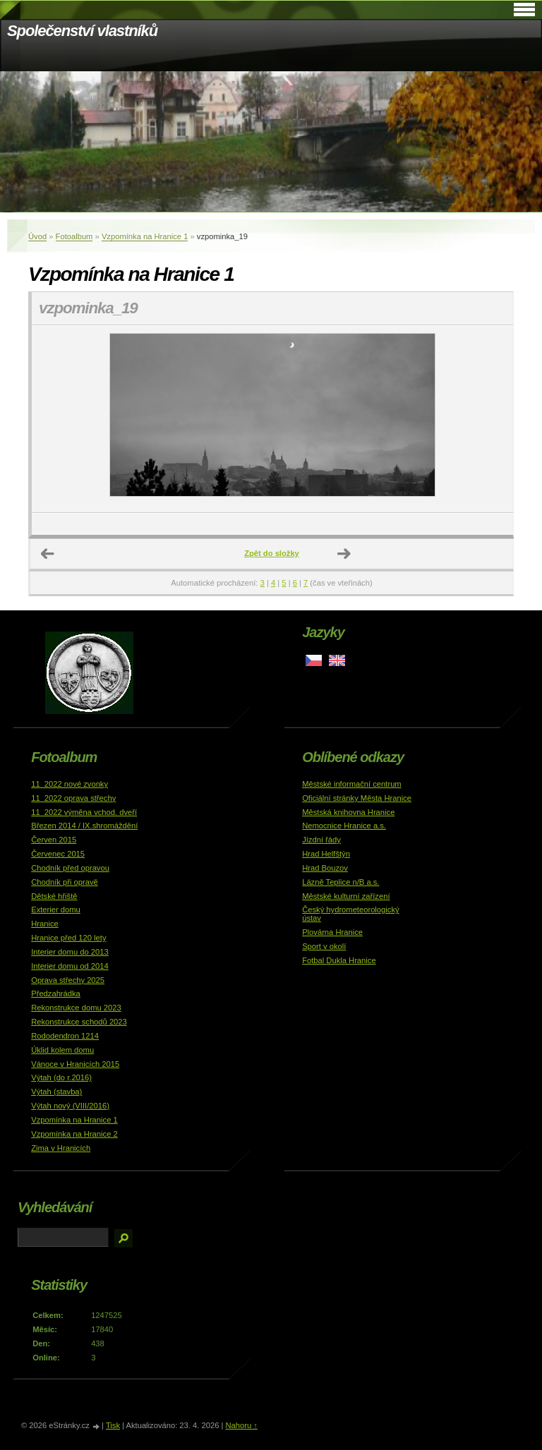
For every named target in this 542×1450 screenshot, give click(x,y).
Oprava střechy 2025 (67, 980)
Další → (344, 553)
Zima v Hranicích (60, 1148)
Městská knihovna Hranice (348, 812)
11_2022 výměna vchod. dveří (84, 812)
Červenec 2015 (58, 854)
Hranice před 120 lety (68, 938)
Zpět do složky (271, 553)
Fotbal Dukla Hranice (338, 960)
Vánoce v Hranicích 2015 (75, 1064)
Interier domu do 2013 (69, 952)
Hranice (45, 923)
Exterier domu (55, 909)
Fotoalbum (74, 236)
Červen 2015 (53, 839)
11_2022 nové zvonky (69, 784)
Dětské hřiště (54, 896)
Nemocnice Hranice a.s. (344, 825)
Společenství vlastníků (82, 31)
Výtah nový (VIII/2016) (70, 1105)
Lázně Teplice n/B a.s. (340, 882)
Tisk (113, 1425)
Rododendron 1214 (65, 1036)
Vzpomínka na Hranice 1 (145, 236)
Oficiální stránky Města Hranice (356, 798)
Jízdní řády (321, 839)
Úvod (37, 236)
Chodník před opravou (70, 868)
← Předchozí (48, 553)
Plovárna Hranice (332, 932)
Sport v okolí (324, 946)
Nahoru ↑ (241, 1425)
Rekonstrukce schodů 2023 (79, 1021)
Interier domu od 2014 (69, 966)
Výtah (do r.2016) (61, 1077)
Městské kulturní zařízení (346, 896)
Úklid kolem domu (62, 1050)
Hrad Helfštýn (326, 854)
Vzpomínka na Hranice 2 (74, 1134)
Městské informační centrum (352, 784)
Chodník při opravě (64, 882)
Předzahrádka (55, 993)
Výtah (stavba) (56, 1091)
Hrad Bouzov (325, 868)
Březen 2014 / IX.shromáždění (84, 825)
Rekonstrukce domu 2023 (76, 1007)
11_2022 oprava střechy (73, 798)
